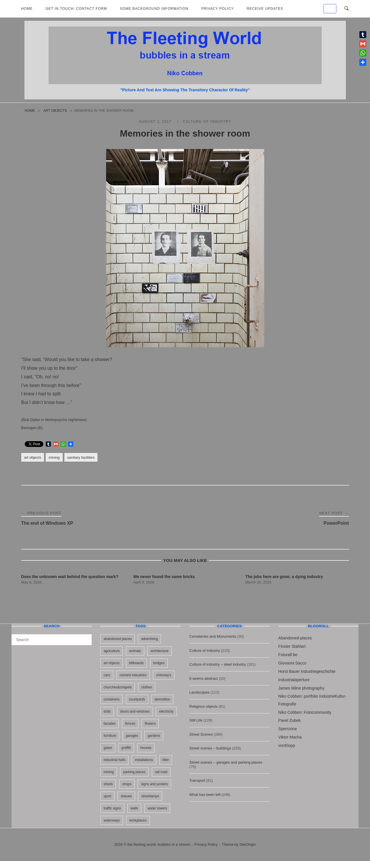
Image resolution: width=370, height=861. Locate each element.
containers (111, 699)
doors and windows (135, 711)
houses (146, 748)
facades (109, 724)
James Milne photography (301, 688)
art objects (55, 111)
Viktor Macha (290, 737)
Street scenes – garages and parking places (225, 762)
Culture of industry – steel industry (217, 664)
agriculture (111, 651)
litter (165, 760)
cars (106, 675)
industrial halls (114, 760)
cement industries (133, 675)
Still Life (196, 720)
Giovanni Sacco (292, 663)
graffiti (126, 748)
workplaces (138, 820)
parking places (134, 772)
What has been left (205, 794)
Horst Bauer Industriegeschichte (307, 671)
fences (130, 724)
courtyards (137, 699)
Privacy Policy (217, 9)
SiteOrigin (247, 844)
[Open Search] (346, 8)
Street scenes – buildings (210, 748)
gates (107, 748)
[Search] (85, 637)
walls (134, 808)
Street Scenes (201, 734)
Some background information (154, 9)
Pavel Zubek (289, 720)
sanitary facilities (81, 457)
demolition (162, 699)
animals (135, 651)
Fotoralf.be (288, 654)
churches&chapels (117, 687)
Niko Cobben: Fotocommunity (304, 712)
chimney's (163, 675)
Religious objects (203, 706)
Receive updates (265, 9)
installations (144, 760)
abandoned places (117, 639)
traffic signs (112, 808)
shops (126, 784)
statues (126, 796)
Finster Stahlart (292, 646)
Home (27, 9)
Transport (197, 780)
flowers (150, 724)
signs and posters (154, 784)
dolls (107, 711)
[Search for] (51, 639)
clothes (146, 687)
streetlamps (150, 796)
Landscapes (199, 692)
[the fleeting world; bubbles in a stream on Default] (329, 8)
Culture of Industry (207, 122)
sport (107, 796)
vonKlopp (286, 745)
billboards (136, 663)
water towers (157, 808)
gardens (153, 736)
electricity (166, 711)
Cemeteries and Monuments (212, 636)
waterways (111, 820)
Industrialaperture (294, 679)
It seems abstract (203, 678)
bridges (158, 663)
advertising (149, 639)
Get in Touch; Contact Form (76, 9)
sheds (108, 784)
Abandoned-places (295, 638)
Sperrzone (287, 728)
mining (54, 457)
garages (132, 736)
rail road (161, 772)
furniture (109, 736)
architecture (159, 651)
